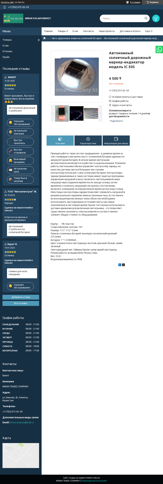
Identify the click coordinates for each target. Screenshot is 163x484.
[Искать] (146, 18)
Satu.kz (96, 478)
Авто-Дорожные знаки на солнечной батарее (77, 38)
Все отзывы (20, 303)
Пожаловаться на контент (94, 481)
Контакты (88, 31)
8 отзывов (135, 2)
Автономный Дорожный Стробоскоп (22, 109)
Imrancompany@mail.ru (22, 422)
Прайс (6, 57)
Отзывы (7, 51)
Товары (62, 31)
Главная (48, 31)
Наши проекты (107, 31)
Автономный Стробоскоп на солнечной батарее (19, 229)
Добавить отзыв (21, 297)
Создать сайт (7, 2)
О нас (75, 31)
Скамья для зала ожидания (18, 273)
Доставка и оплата (130, 31)
